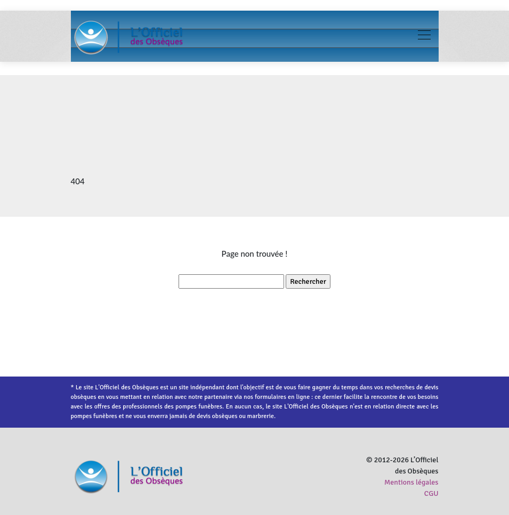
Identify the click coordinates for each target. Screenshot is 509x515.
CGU (431, 493)
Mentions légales (411, 482)
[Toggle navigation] (424, 36)
